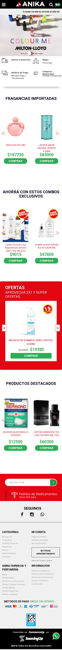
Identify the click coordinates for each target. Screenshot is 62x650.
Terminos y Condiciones (42, 577)
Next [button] (57, 133)
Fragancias (7, 547)
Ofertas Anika (8, 578)
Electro (5, 550)
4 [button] (38, 53)
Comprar (15, 161)
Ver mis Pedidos (39, 543)
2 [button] (28, 53)
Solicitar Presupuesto (52, 76)
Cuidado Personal (10, 543)
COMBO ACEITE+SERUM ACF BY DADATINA (46, 246)
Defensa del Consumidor (43, 574)
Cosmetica (7, 540)
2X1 (29, 292)
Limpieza (6, 557)
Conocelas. (47, 63)
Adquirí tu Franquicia (41, 571)
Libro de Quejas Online (42, 561)
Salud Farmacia (9, 553)
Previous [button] (3, 133)
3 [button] (33, 53)
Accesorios (7, 537)
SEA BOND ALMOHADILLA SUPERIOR (15, 433)
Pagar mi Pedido (39, 537)
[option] (31, 35)
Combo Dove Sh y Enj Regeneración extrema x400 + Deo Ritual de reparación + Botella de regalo (16, 248)
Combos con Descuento (13, 581)
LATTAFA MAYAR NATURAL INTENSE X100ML (47, 148)
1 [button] (23, 53)
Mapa (4, 574)
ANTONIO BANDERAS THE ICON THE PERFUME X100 (46, 433)
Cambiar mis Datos (40, 540)
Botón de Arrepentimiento (45, 552)
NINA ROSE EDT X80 (15, 145)
